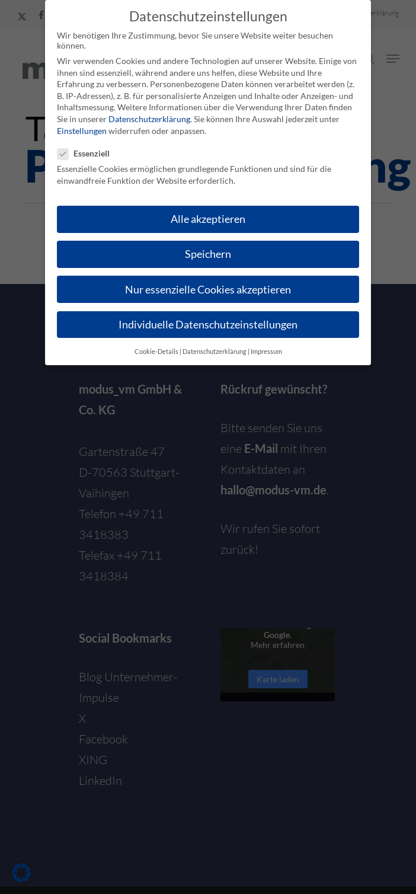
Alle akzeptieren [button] (208, 219)
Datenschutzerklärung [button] (215, 351)
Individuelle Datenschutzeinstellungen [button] (208, 324)
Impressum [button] (266, 351)
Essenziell (88, 153)
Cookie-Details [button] (156, 351)
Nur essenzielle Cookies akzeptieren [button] (208, 289)
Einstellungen (82, 131)
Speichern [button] (208, 254)
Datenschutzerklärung (149, 119)
